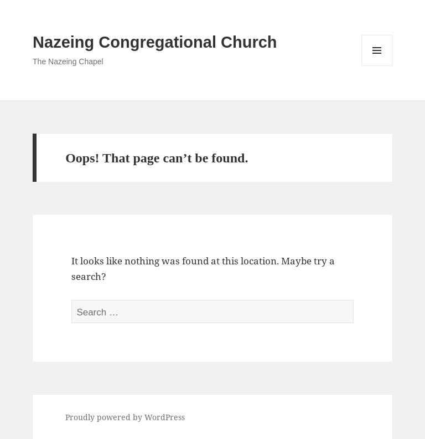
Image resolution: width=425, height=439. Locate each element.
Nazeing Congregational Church (155, 42)
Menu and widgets (377, 65)
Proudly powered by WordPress (125, 417)
